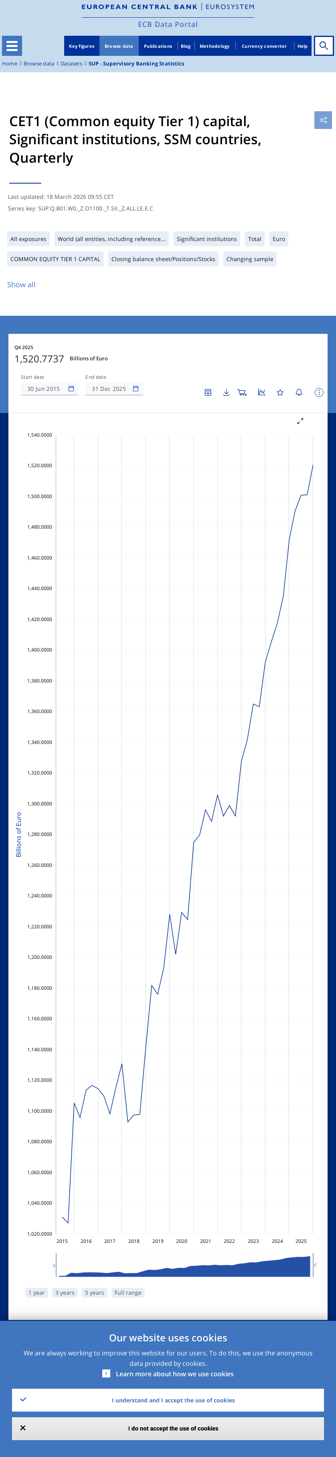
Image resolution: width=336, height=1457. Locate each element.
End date (95, 377)
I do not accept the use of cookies (173, 1428)
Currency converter (264, 46)
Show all (21, 284)
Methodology (215, 46)
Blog (185, 46)
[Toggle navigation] (12, 46)
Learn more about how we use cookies (175, 1373)
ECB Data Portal (168, 24)
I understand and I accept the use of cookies (173, 1400)
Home (9, 63)
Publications (158, 46)
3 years (65, 1292)
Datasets (71, 63)
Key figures (81, 46)
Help (303, 46)
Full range (128, 1292)
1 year (36, 1292)
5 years (94, 1292)
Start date (32, 377)
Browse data (119, 46)
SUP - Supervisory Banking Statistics (136, 63)
